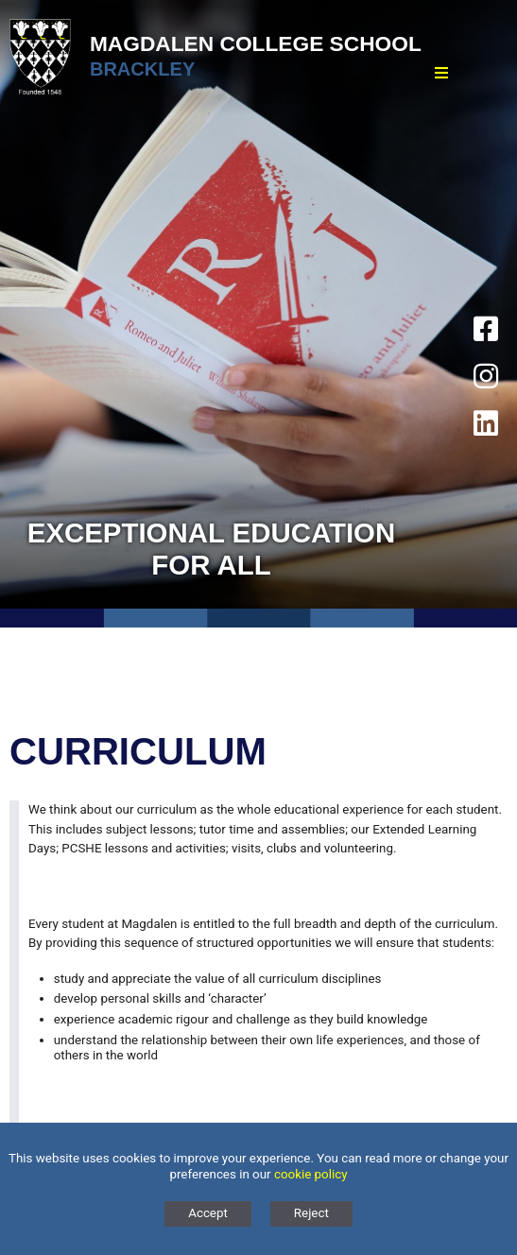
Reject (311, 1213)
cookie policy (311, 1174)
